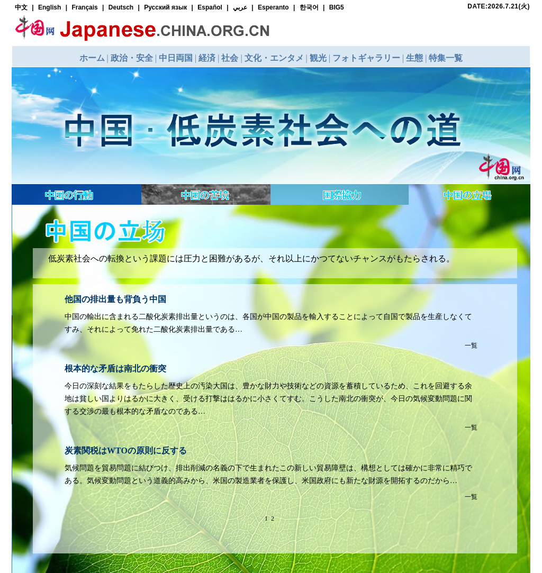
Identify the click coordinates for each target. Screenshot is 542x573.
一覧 (471, 345)
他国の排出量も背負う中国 (115, 299)
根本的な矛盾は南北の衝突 (115, 368)
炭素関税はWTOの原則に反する (126, 450)
